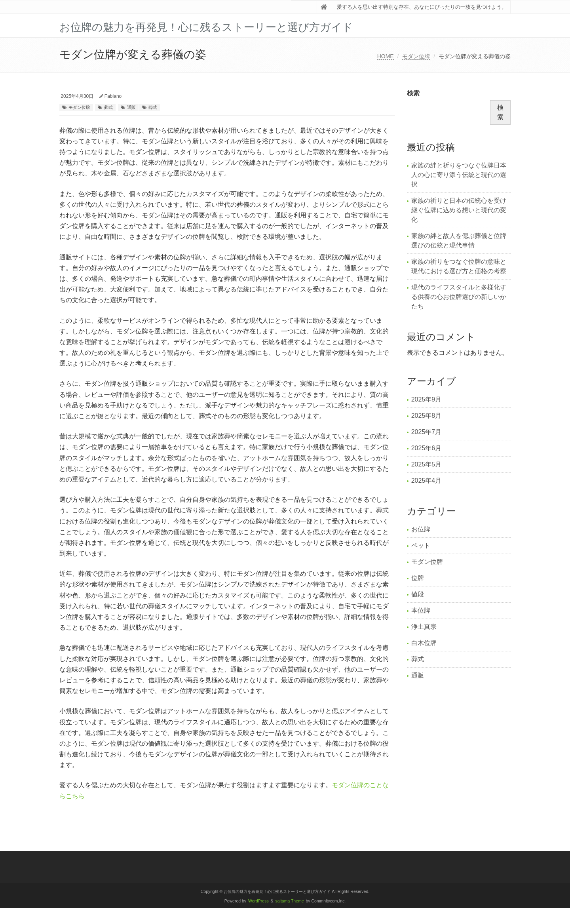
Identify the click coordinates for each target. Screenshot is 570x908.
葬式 (108, 107)
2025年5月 (426, 464)
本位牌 (420, 610)
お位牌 (420, 529)
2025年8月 (426, 415)
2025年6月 (426, 448)
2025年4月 (426, 480)
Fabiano (113, 96)
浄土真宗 (424, 626)
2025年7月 (426, 431)
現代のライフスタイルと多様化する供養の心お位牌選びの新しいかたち (458, 297)
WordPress (258, 901)
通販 (131, 107)
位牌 (417, 578)
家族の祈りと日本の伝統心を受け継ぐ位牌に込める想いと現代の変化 (458, 210)
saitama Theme (290, 901)
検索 (413, 93)
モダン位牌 (416, 56)
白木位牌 (424, 643)
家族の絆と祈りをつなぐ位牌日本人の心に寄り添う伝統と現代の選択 (458, 175)
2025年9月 (426, 399)
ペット (420, 545)
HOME (385, 56)
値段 (417, 594)
